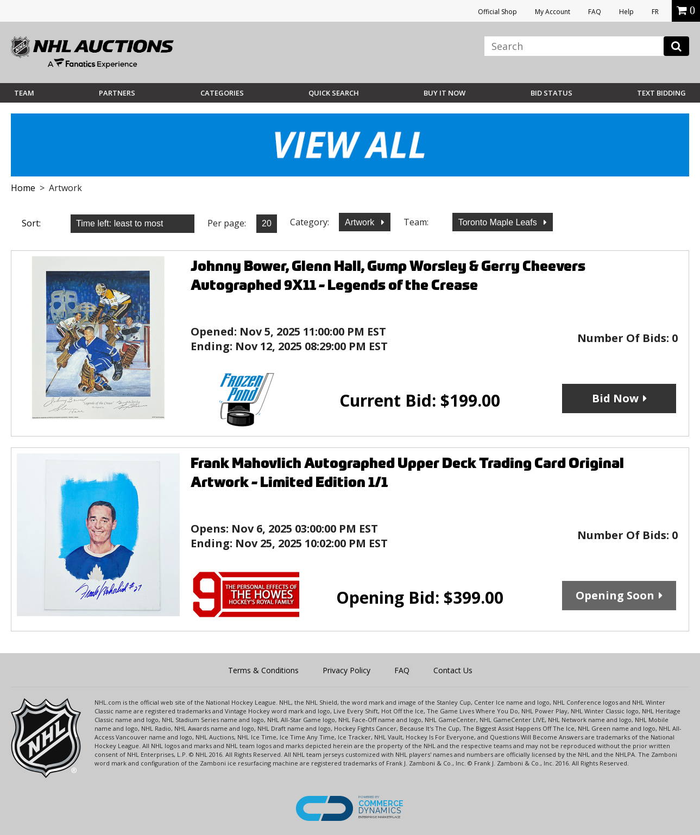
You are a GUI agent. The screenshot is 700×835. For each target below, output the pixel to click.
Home (23, 188)
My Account (552, 11)
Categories (222, 93)
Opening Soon (615, 595)
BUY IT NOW (444, 93)
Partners (117, 93)
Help (626, 11)
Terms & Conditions (263, 670)
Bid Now (615, 398)
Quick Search (333, 93)
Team (24, 93)
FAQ (594, 11)
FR (655, 11)
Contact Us (452, 670)
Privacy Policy (346, 670)
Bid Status (551, 93)
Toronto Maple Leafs (498, 222)
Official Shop (497, 11)
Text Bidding (661, 93)
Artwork (361, 222)
